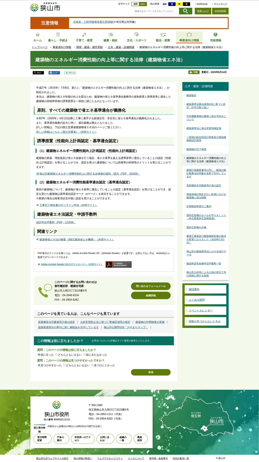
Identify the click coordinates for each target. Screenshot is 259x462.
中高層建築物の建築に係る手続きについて (206, 118)
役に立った (47, 354)
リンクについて (136, 458)
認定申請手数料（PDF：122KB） (56, 222)
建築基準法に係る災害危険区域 (203, 128)
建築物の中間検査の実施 (150, 322)
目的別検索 (220, 11)
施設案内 (194, 289)
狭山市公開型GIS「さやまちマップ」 (126, 327)
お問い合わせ (104, 438)
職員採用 (139, 438)
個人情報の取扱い (83, 458)
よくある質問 (197, 299)
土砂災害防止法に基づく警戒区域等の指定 (105, 322)
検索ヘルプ (203, 11)
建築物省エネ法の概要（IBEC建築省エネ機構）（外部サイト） (76, 239)
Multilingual (202, 3)
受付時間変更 (42, 438)
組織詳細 (151, 295)
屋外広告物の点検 (196, 227)
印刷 (195, 72)
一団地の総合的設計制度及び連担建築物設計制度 (206, 139)
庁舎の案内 (60, 438)
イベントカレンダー (201, 310)
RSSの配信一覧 (181, 458)
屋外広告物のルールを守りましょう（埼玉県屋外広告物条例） (206, 217)
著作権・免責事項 (158, 458)
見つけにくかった (104, 365)
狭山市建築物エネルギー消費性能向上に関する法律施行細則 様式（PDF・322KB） (89, 173)
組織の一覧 (123, 438)
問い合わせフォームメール (151, 286)
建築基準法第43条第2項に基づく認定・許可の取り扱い (205, 106)
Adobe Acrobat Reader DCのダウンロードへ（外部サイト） (72, 264)
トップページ (40, 47)
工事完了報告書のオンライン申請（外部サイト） (68, 205)
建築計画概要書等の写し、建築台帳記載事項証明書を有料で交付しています (206, 173)
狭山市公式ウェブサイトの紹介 (52, 458)
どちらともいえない (70, 354)
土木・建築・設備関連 (121, 47)
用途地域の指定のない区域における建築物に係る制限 (206, 196)
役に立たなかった (96, 354)
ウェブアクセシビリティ (110, 458)
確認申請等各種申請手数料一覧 (203, 263)
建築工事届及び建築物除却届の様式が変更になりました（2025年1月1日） (206, 239)
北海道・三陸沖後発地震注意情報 (93, 22)
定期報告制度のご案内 (198, 206)
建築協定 (191, 95)
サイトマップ (220, 3)
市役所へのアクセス (82, 438)
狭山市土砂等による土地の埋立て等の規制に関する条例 (206, 274)
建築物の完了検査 (196, 149)
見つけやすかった (51, 365)
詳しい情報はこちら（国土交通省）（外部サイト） (66, 131)
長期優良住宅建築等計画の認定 (56, 322)
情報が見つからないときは (205, 321)
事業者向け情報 (62, 47)
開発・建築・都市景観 (89, 47)
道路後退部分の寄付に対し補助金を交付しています (68, 327)
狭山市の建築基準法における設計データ (206, 253)
